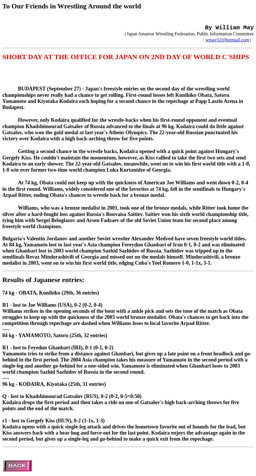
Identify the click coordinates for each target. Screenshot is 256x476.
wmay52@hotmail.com (227, 42)
